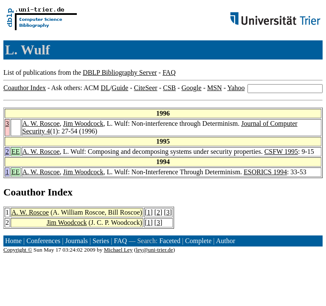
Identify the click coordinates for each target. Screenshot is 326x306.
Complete (198, 240)
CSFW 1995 (281, 151)
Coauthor (24, 192)
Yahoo (235, 87)
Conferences (43, 240)
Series (101, 240)
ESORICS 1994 (265, 172)
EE (15, 151)
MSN (214, 87)
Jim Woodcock (83, 123)
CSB (169, 87)
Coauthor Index (24, 87)
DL (105, 87)
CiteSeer (145, 87)
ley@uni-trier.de (154, 249)
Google (192, 87)
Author (225, 240)
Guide (120, 87)
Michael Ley (118, 249)
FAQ (169, 72)
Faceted (169, 240)
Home (13, 240)
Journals (76, 240)
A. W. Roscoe (41, 123)
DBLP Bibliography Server (120, 72)
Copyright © (17, 249)
